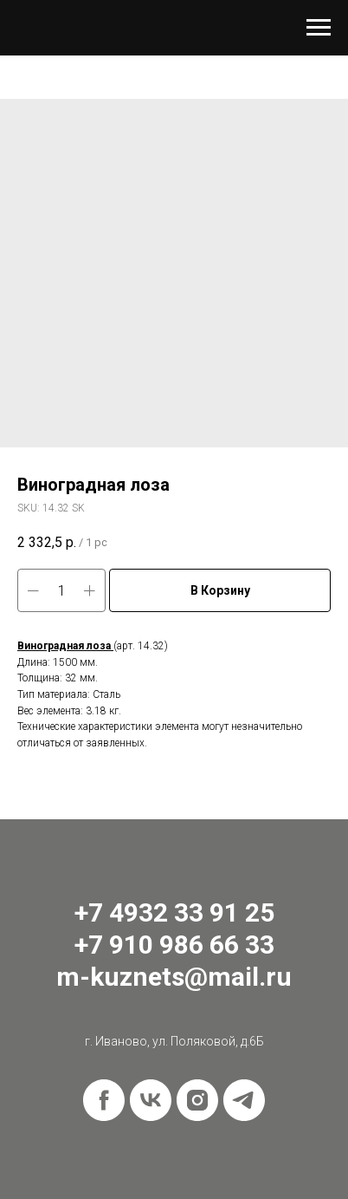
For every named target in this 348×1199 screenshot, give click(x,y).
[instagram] (197, 1100)
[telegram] (244, 1100)
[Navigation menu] (318, 27)
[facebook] (104, 1100)
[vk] (150, 1100)
